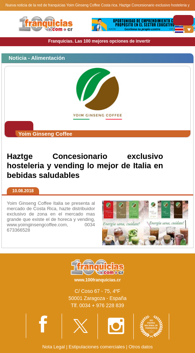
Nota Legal (53, 346)
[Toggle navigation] (183, 20)
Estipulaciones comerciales (97, 346)
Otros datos (141, 346)
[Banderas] (183, 29)
